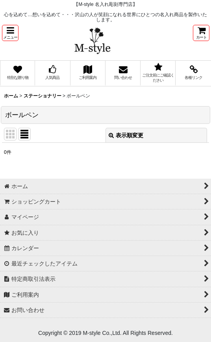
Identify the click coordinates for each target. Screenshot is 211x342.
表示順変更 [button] (126, 135)
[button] (10, 33)
